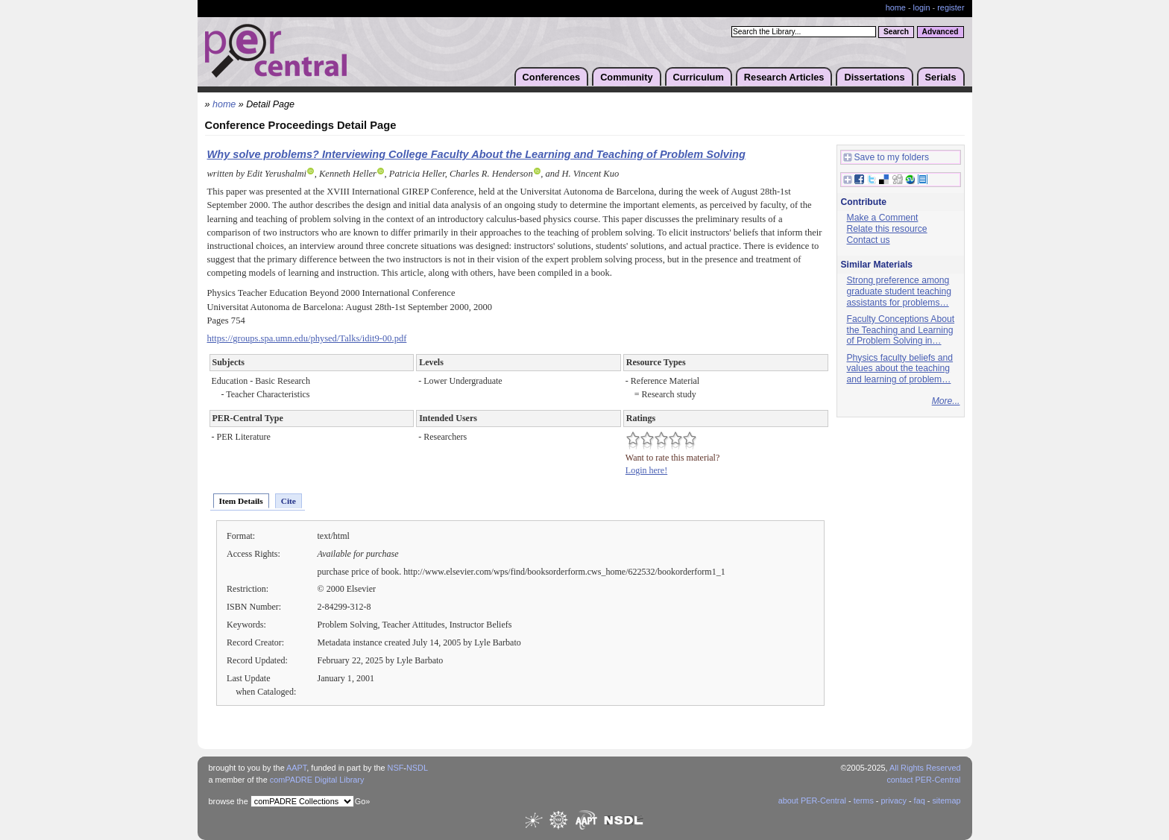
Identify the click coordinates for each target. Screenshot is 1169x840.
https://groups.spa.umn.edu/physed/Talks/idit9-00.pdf (307, 338)
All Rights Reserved (925, 767)
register (950, 7)
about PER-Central (812, 800)
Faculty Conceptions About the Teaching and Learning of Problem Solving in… (901, 330)
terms (864, 800)
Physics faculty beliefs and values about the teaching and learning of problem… (900, 369)
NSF (396, 767)
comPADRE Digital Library (317, 779)
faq (919, 800)
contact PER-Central (923, 779)
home (896, 7)
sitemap (946, 800)
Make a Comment (882, 217)
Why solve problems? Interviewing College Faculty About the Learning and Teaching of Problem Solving (476, 154)
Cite (288, 500)
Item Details (241, 500)
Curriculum (698, 77)
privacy (893, 800)
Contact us (868, 240)
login (921, 7)
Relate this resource (887, 229)
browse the (228, 801)
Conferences (552, 77)
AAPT (296, 767)
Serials (941, 77)
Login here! (646, 470)
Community (626, 77)
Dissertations (874, 77)
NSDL (417, 767)
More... (946, 401)
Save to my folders (886, 157)
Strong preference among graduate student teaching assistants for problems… (899, 291)
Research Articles (784, 77)
